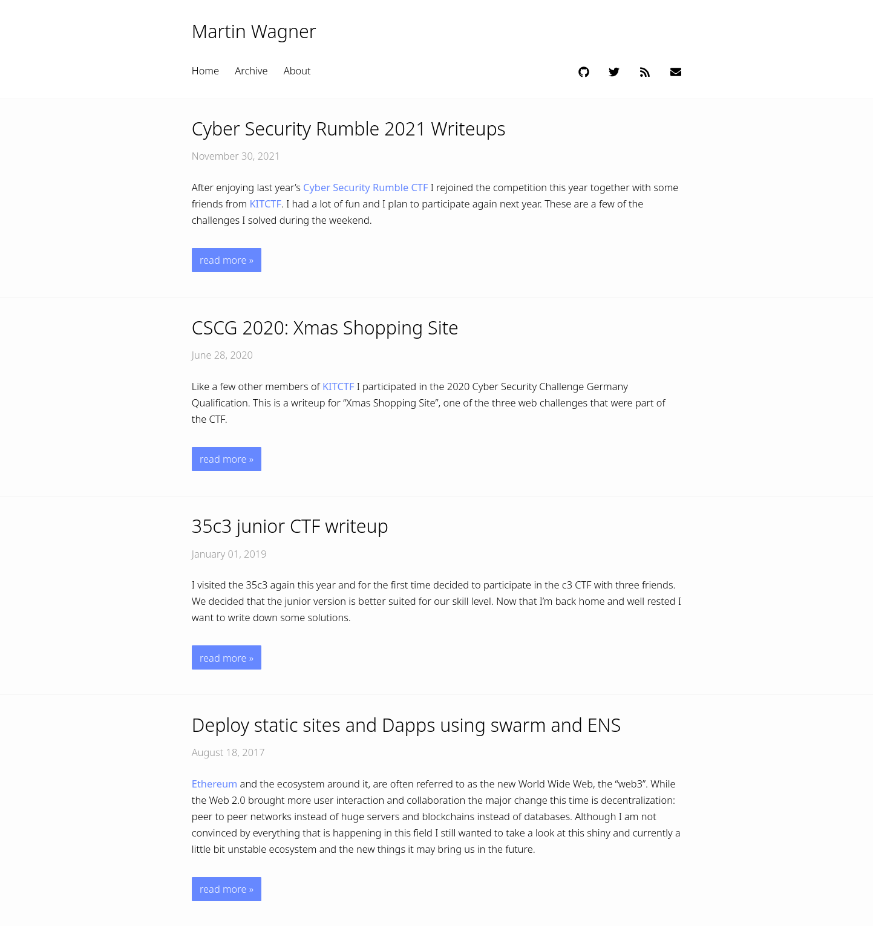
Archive (251, 70)
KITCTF (265, 203)
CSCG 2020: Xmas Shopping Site (325, 327)
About (297, 70)
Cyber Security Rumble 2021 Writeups (349, 128)
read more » (226, 260)
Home (205, 70)
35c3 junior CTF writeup (290, 526)
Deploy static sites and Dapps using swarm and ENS (406, 724)
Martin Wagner (254, 31)
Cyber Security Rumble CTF (365, 187)
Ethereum (215, 784)
